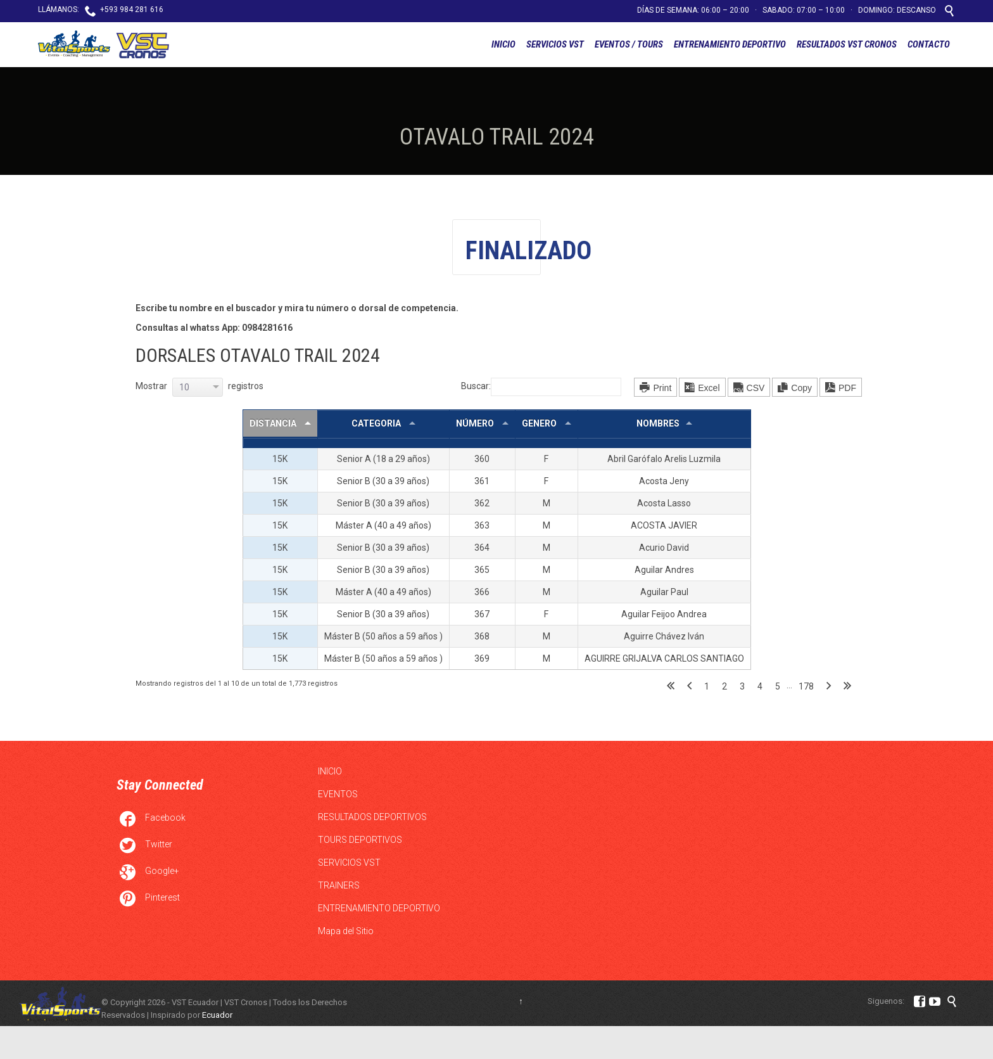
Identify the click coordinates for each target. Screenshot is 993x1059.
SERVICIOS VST (349, 862)
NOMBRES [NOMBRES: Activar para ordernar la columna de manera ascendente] (658, 423)
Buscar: (541, 386)
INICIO (330, 771)
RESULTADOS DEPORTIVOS (372, 817)
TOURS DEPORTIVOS (360, 840)
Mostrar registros (199, 386)
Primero (670, 686)
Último (847, 686)
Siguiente (828, 686)
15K (280, 459)
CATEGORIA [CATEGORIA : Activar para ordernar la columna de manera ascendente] (377, 423)
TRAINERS (339, 885)
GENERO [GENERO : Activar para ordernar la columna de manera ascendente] (540, 423)
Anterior (689, 686)
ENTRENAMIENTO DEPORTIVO (379, 908)
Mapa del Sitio (346, 931)
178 (806, 686)
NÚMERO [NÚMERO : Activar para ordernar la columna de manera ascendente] (476, 423)
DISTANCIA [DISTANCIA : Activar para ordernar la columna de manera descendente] (274, 423)
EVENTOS (338, 794)
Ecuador (217, 1015)
